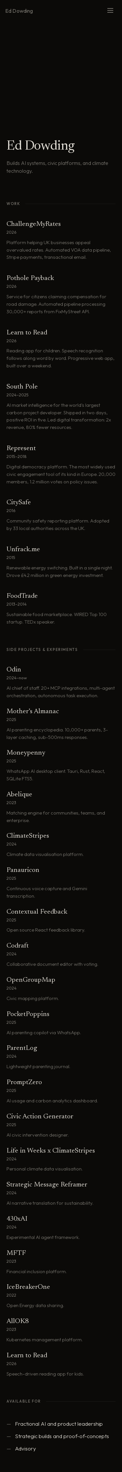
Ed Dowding (19, 10)
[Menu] (110, 11)
